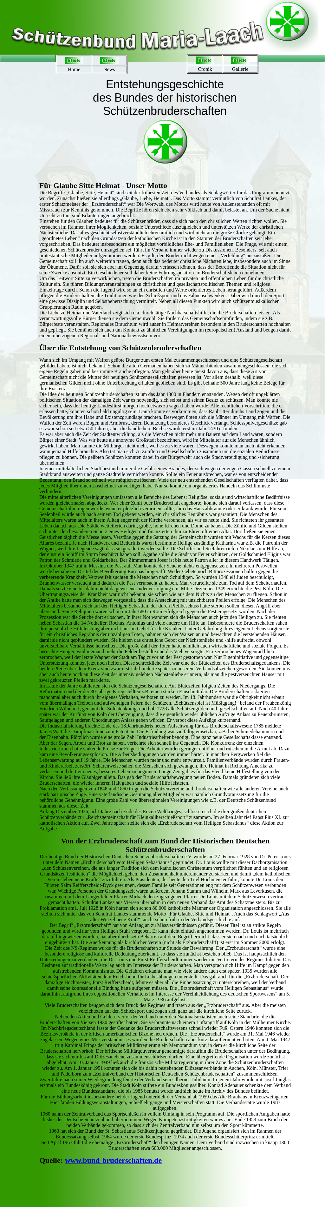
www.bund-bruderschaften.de (113, 1160)
